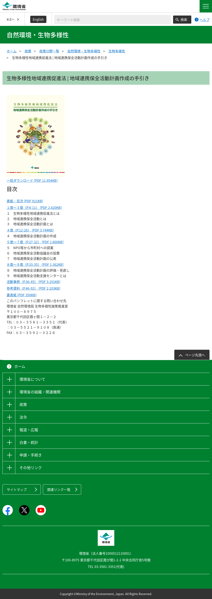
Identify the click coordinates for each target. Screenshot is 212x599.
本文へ (10, 19)
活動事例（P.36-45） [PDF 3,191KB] (33, 281)
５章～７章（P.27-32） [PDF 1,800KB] (35, 241)
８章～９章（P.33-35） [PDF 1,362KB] (35, 264)
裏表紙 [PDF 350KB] (21, 294)
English (38, 19)
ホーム (12, 50)
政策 (28, 50)
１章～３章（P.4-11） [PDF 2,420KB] (34, 207)
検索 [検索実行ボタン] (184, 19)
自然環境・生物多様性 (83, 50)
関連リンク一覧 (58, 489)
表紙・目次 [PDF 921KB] (25, 200)
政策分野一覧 (49, 50)
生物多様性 (116, 50)
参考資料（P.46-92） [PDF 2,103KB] (33, 288)
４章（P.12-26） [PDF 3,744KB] (30, 230)
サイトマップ (17, 489)
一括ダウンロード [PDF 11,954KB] (32, 180)
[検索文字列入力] (112, 19)
